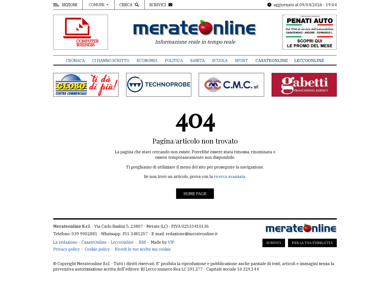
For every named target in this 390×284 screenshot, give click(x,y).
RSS (142, 242)
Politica (174, 60)
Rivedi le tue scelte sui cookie (143, 249)
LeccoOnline (309, 60)
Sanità (197, 60)
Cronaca (75, 60)
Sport (241, 60)
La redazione (65, 242)
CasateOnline (271, 60)
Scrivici (273, 243)
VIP (171, 242)
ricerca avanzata (229, 176)
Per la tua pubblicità (312, 243)
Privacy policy (66, 249)
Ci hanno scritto (110, 60)
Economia (147, 60)
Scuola (220, 60)
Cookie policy (97, 249)
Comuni (97, 4)
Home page (195, 193)
